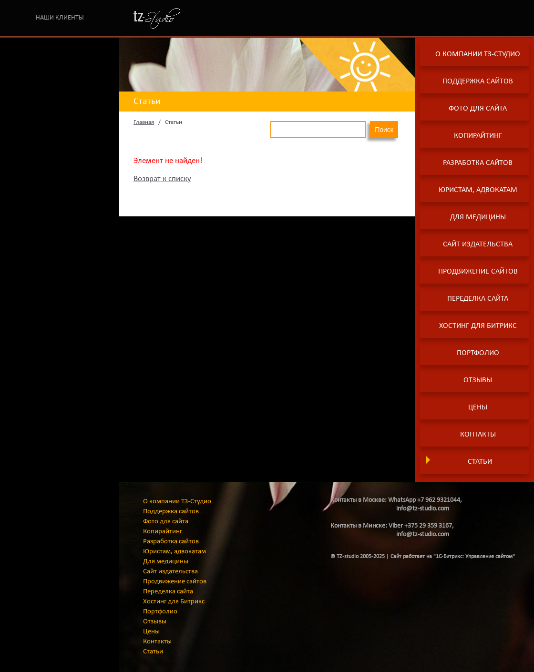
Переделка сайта (477, 299)
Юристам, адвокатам (478, 190)
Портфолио (478, 353)
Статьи (480, 462)
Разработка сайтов (478, 163)
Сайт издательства (478, 244)
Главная (144, 122)
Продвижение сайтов (478, 271)
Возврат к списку (162, 179)
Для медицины (478, 217)
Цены (477, 407)
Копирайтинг (478, 136)
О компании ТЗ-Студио (477, 54)
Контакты (478, 434)
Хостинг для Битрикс (478, 326)
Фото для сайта (478, 108)
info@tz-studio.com (422, 508)
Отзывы (477, 380)
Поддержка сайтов (477, 81)
